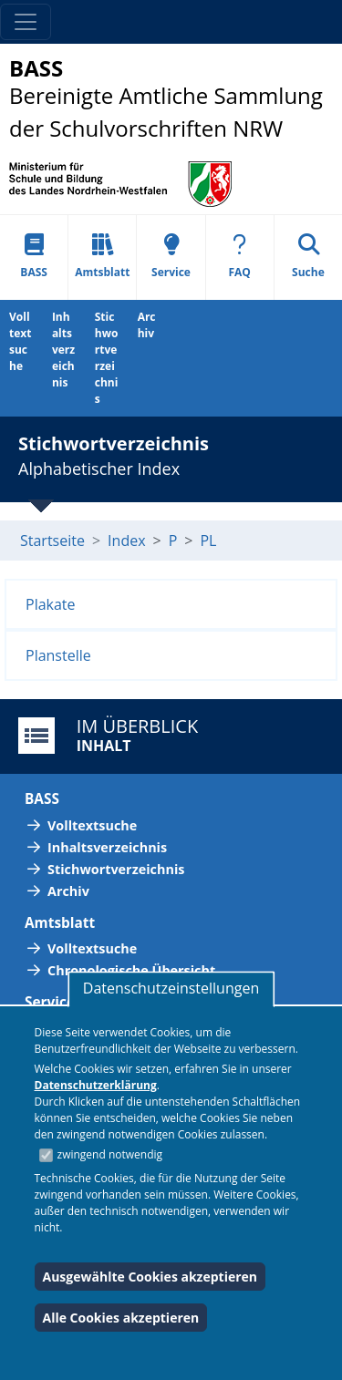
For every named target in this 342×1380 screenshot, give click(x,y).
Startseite (52, 540)
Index (126, 540)
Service (171, 256)
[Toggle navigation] (25, 22)
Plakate (51, 604)
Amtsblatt (102, 256)
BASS (33, 256)
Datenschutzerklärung (96, 1085)
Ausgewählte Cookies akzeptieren (150, 1276)
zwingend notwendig (110, 1154)
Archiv (147, 325)
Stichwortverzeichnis (107, 358)
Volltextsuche (20, 341)
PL (208, 540)
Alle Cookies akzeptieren (121, 1317)
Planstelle (58, 655)
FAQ (240, 256)
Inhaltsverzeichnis (63, 349)
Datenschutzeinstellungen (171, 988)
